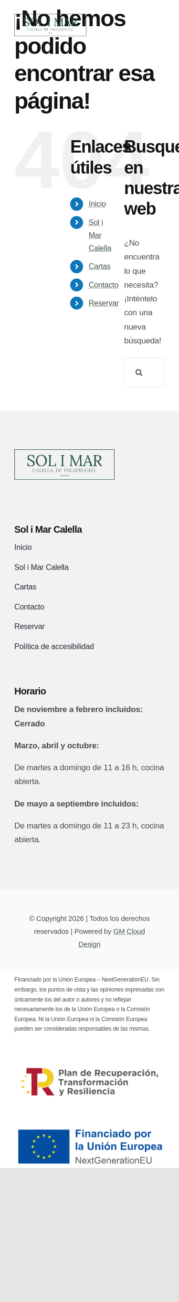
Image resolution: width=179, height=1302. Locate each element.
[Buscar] (139, 372)
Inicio (97, 204)
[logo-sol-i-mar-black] (64, 453)
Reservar (104, 303)
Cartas (100, 266)
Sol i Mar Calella (100, 235)
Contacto (104, 285)
